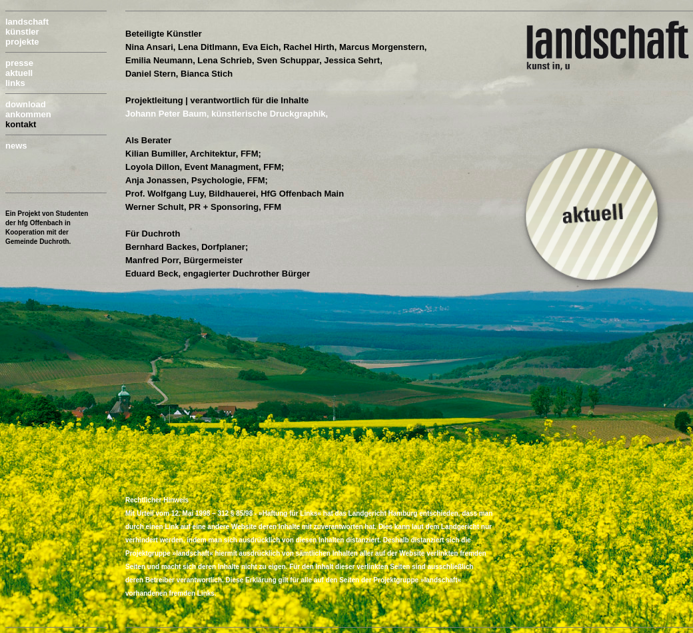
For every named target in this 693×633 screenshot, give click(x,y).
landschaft (27, 22)
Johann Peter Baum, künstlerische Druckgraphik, (226, 114)
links (15, 83)
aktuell (19, 73)
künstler (22, 32)
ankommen (28, 114)
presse (19, 63)
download (25, 104)
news (16, 146)
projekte (22, 42)
